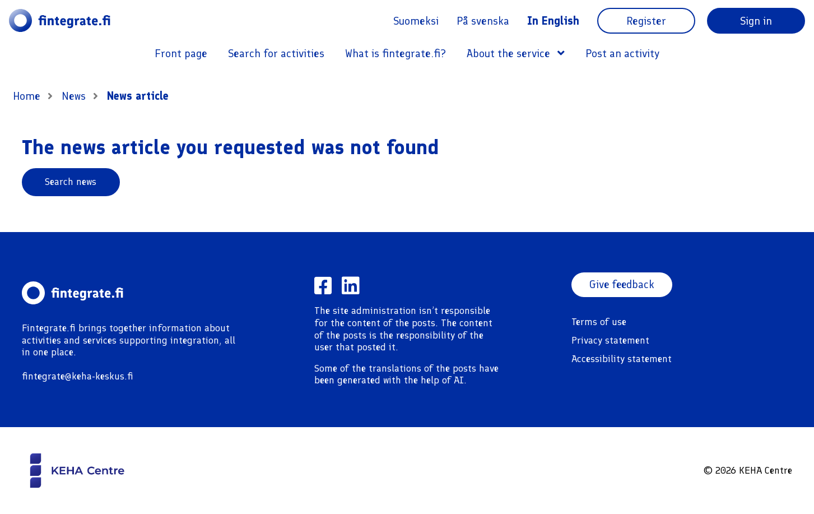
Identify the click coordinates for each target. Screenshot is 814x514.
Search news (70, 181)
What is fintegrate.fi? (395, 53)
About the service (516, 53)
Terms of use (598, 322)
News (75, 96)
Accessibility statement (621, 359)
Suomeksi (416, 20)
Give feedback (622, 284)
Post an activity (622, 53)
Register (646, 20)
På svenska (483, 20)
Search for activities (276, 53)
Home (26, 96)
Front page (181, 53)
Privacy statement (610, 340)
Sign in (756, 20)
